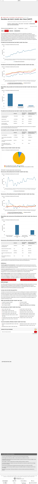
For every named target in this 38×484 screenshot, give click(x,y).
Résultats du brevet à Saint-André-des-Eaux (28, 323)
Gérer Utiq (5, 476)
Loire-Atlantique (12, 17)
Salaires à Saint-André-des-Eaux (8, 310)
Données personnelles (27, 475)
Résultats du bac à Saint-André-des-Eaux (9, 326)
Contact (18, 475)
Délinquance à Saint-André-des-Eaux (27, 316)
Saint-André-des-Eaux (19, 17)
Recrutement (22, 475)
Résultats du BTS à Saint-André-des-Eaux (27, 325)
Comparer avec (21, 28)
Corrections (15, 476)
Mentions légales (19, 476)
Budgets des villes (5, 17)
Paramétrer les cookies (34, 475)
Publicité (15, 475)
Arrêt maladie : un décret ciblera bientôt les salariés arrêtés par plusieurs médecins (15, 461)
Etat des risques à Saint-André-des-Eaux (27, 313)
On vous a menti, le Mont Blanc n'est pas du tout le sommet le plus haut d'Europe (15, 456)
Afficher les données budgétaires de (7, 28)
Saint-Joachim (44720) (24, 303)
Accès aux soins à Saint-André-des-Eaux (27, 314)
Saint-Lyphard (21, 23)
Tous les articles (9, 476)
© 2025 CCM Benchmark (30, 476)
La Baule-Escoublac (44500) (7, 302)
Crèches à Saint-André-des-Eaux (26, 310)
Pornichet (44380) (23, 302)
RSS (12, 476)
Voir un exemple (35, 333)
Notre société (12, 475)
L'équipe (8, 475)
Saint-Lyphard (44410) (6, 303)
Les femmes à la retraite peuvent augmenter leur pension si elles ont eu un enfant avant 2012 (17, 465)
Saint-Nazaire (26, 23)
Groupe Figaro (25, 476)
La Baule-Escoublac (14, 23)
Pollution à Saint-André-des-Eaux (26, 317)
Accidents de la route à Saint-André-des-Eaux (10, 317)
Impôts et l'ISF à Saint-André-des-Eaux (9, 313)
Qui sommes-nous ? (4, 475)
